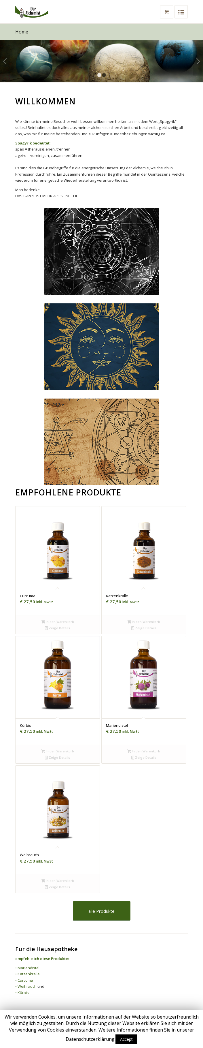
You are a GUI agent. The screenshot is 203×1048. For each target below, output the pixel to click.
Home (21, 32)
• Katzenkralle (27, 973)
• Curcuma (24, 980)
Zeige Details (57, 628)
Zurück (5, 61)
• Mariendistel (27, 967)
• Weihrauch (26, 986)
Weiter (198, 61)
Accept (126, 1039)
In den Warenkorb (57, 621)
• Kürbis (22, 992)
